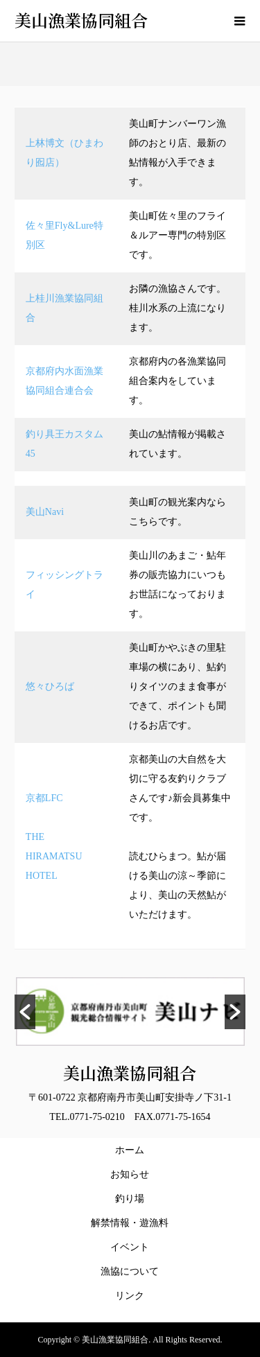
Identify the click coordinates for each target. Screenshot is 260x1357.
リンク (129, 1295)
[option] (130, 1011)
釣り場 (129, 1198)
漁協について (130, 1271)
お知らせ (129, 1174)
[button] (25, 1012)
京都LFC (44, 798)
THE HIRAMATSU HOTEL (59, 856)
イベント (129, 1247)
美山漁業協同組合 (81, 20)
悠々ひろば (50, 686)
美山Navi (45, 512)
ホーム (129, 1150)
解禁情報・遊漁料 (132, 1223)
